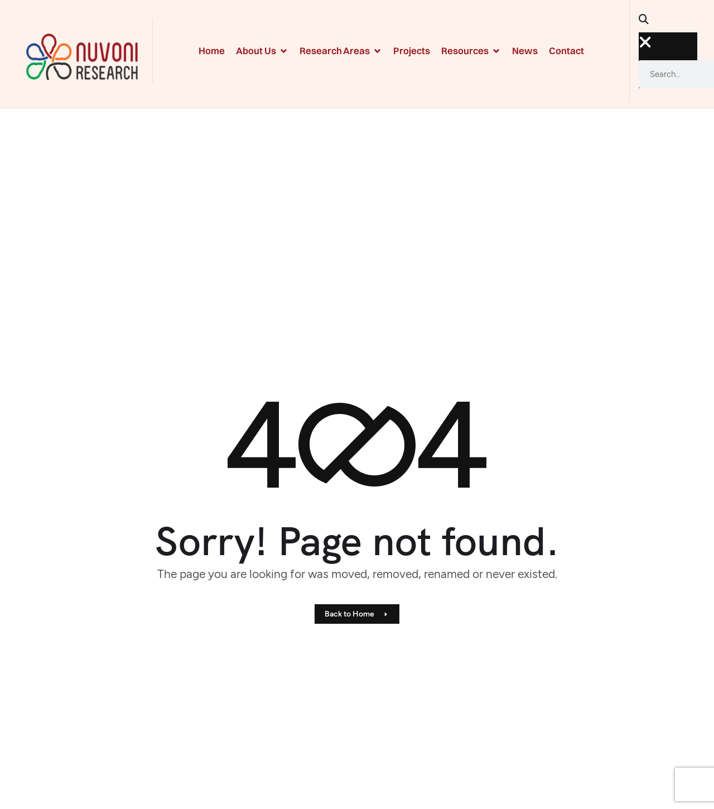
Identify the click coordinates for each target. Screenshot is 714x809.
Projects (411, 50)
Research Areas (341, 50)
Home (212, 50)
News (525, 50)
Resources (471, 50)
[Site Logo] (82, 56)
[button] (648, 23)
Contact (566, 50)
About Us (262, 50)
